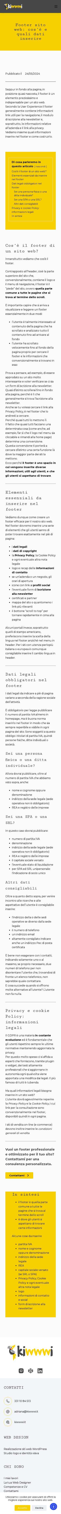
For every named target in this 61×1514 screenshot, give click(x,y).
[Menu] (55, 6)
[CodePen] (30, 1370)
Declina (39, 1508)
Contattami (11, 1491)
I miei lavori (11, 1478)
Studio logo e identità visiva (21, 1453)
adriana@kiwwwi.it (26, 1411)
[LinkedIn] (40, 1370)
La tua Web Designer (17, 1482)
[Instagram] (21, 1370)
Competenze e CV (15, 1486)
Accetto (22, 1508)
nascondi (40, 166)
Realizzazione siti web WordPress (25, 1449)
